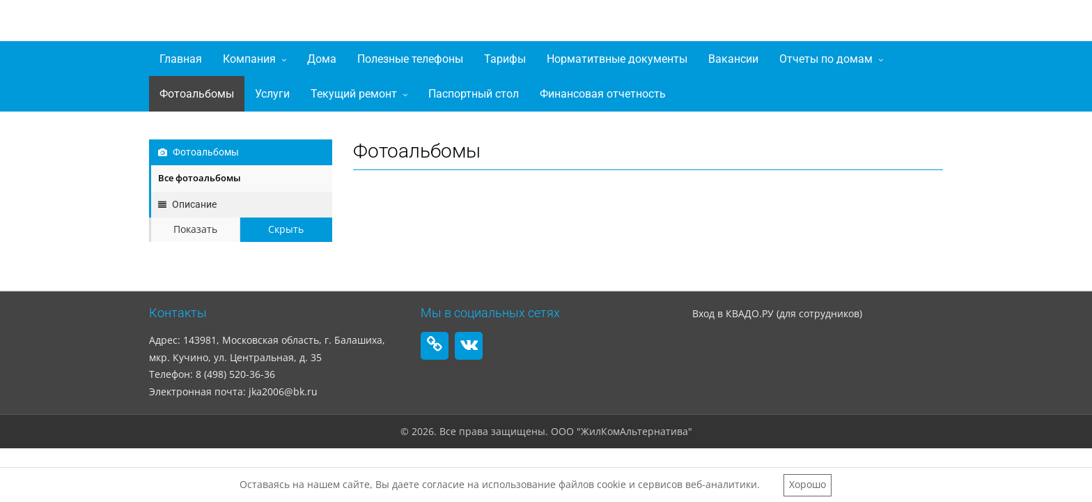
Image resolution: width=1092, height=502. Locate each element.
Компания (249, 59)
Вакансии (733, 59)
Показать (195, 229)
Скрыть (286, 229)
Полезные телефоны (410, 59)
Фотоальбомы (196, 93)
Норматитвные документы (617, 59)
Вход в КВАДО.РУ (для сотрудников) (777, 313)
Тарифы (505, 59)
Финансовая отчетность (603, 93)
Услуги (272, 93)
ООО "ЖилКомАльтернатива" (306, 23)
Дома (321, 59)
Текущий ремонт (354, 93)
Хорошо (807, 484)
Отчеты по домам (826, 59)
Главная (180, 59)
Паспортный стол (473, 93)
